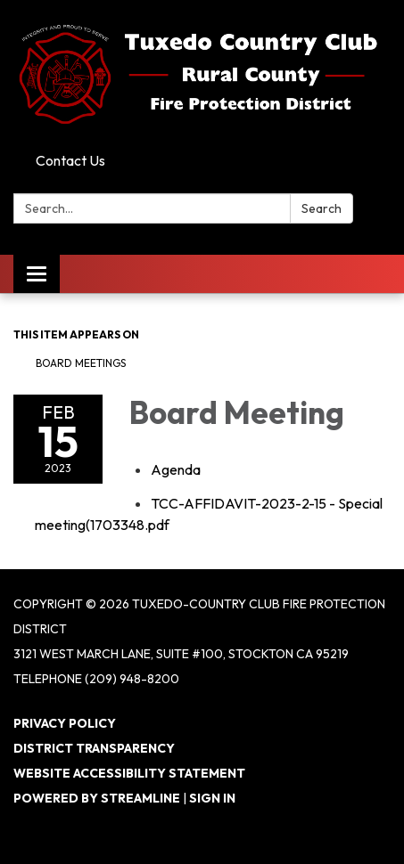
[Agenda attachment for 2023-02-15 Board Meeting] (176, 469)
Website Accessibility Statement (129, 773)
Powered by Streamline (96, 798)
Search (321, 208)
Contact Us (70, 160)
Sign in (212, 798)
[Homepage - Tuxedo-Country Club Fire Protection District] (202, 72)
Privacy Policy (64, 723)
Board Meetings (81, 363)
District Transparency (94, 748)
